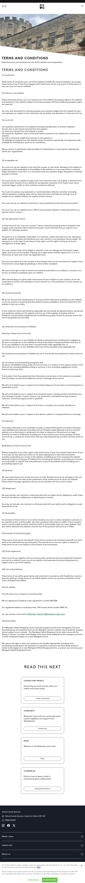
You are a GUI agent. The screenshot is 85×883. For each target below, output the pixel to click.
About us (42, 854)
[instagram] (3, 825)
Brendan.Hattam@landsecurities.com (46, 614)
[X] (14, 825)
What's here (42, 837)
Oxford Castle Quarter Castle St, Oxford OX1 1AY (25, 816)
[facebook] (8, 825)
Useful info (42, 845)
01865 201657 (10, 820)
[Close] (81, 868)
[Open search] (82, 6)
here (38, 870)
